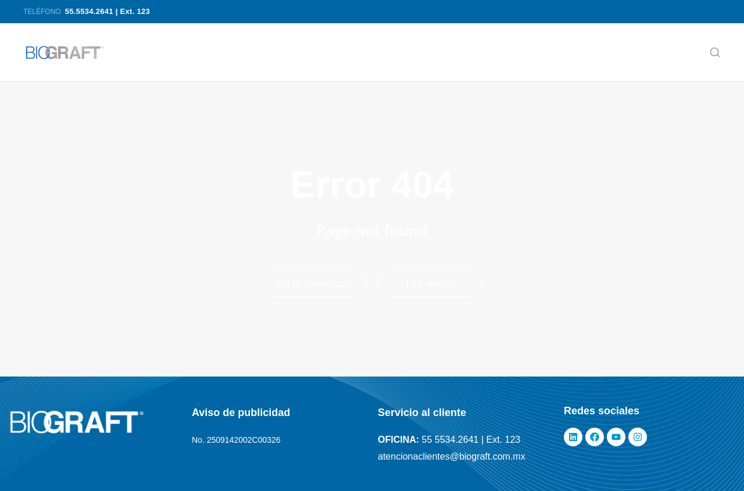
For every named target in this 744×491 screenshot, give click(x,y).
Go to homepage (314, 283)
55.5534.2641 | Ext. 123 (107, 11)
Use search (430, 283)
